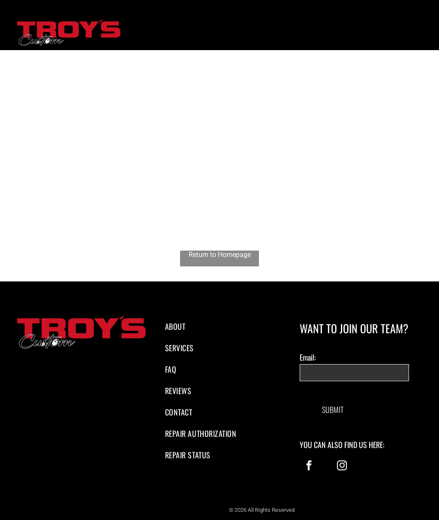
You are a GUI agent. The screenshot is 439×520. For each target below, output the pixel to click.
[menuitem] (219, 326)
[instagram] (342, 458)
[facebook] (309, 458)
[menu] (420, 35)
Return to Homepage (220, 255)
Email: (308, 357)
